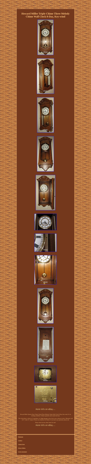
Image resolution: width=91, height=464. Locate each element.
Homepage (20, 437)
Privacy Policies (21, 448)
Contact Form (21, 444)
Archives (20, 440)
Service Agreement (22, 451)
